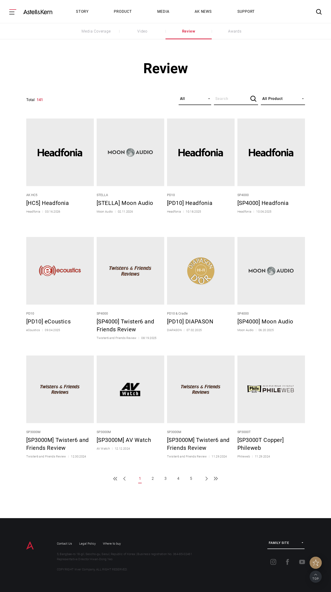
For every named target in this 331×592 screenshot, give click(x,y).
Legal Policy (87, 543)
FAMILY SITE (279, 543)
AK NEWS (203, 11)
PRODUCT (123, 11)
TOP (315, 578)
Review (188, 31)
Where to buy (112, 543)
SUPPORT (246, 11)
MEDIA (163, 11)
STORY (82, 11)
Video (142, 31)
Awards (235, 31)
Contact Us (64, 543)
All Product (272, 98)
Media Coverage (96, 31)
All (182, 98)
